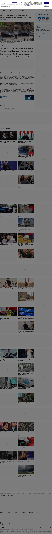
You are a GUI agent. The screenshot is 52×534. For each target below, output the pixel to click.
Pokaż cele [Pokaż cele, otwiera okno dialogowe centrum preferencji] (46, 5)
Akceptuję (46, 3)
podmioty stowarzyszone (14, 2)
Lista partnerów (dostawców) (27, 5)
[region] (26, 4)
